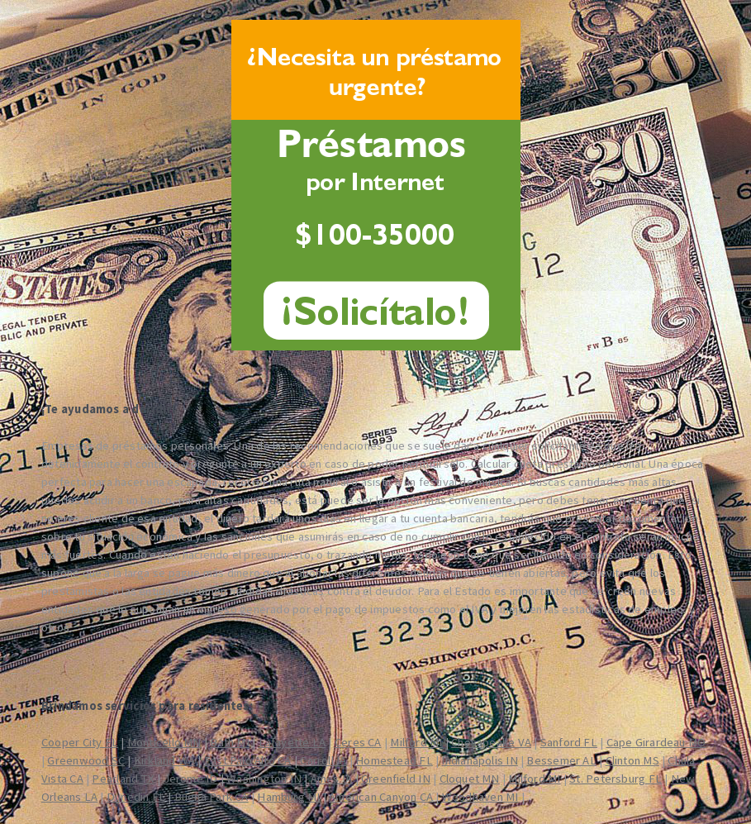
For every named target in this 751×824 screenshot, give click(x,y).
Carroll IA (323, 760)
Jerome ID (191, 778)
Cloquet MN (470, 778)
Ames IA (332, 778)
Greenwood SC (86, 760)
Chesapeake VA (491, 742)
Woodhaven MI (480, 796)
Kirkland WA (164, 760)
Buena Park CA (211, 796)
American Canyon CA (381, 796)
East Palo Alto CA (248, 760)
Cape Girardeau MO (656, 742)
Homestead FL (394, 760)
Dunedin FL (136, 796)
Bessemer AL (561, 760)
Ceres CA (358, 742)
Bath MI (230, 742)
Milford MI (416, 742)
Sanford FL (568, 742)
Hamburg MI (288, 796)
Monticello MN (164, 742)
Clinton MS (632, 760)
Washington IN (264, 778)
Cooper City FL (79, 742)
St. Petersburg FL (615, 778)
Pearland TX (123, 778)
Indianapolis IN (479, 760)
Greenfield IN (395, 778)
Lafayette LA (292, 742)
